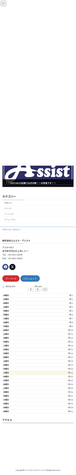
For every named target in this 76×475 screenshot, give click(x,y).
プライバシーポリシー (11, 229)
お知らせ (8, 203)
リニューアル (9, 219)
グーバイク (11, 278)
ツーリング (8, 214)
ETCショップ (30, 278)
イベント (8, 208)
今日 (45, 289)
